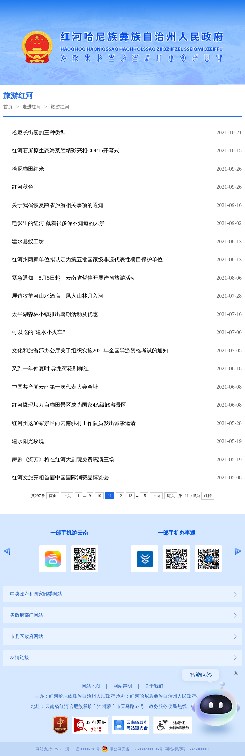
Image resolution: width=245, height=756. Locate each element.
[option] (69, 552)
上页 (67, 495)
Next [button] (238, 551)
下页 (156, 495)
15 (144, 495)
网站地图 (91, 686)
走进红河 (31, 106)
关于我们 (154, 686)
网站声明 (122, 686)
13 (130, 495)
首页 (8, 106)
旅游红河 (60, 106)
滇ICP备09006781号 (82, 749)
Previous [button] (6, 551)
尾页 (171, 495)
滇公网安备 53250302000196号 (136, 749)
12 (120, 495)
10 (99, 495)
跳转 (208, 495)
